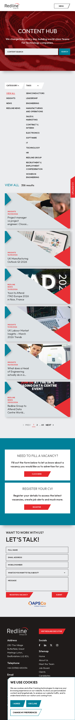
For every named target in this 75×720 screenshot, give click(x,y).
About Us (43, 660)
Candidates (44, 676)
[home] (12, 6)
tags (28, 85)
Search (64, 51)
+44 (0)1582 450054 (17, 668)
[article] (37, 220)
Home (42, 656)
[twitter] (51, 646)
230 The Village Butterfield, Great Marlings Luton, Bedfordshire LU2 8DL (18, 651)
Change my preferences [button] (25, 712)
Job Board (44, 668)
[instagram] (57, 646)
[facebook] (39, 646)
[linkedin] (45, 646)
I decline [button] (32, 703)
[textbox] (35, 573)
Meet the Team (46, 664)
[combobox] (37, 572)
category (11, 85)
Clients (42, 672)
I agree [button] (16, 703)
